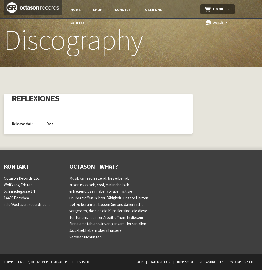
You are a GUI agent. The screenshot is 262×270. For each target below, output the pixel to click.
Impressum (185, 262)
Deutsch (214, 22)
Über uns (153, 9)
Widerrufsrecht (242, 262)
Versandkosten (212, 262)
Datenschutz (160, 262)
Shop (97, 9)
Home (76, 9)
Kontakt (79, 23)
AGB (140, 262)
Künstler (124, 9)
